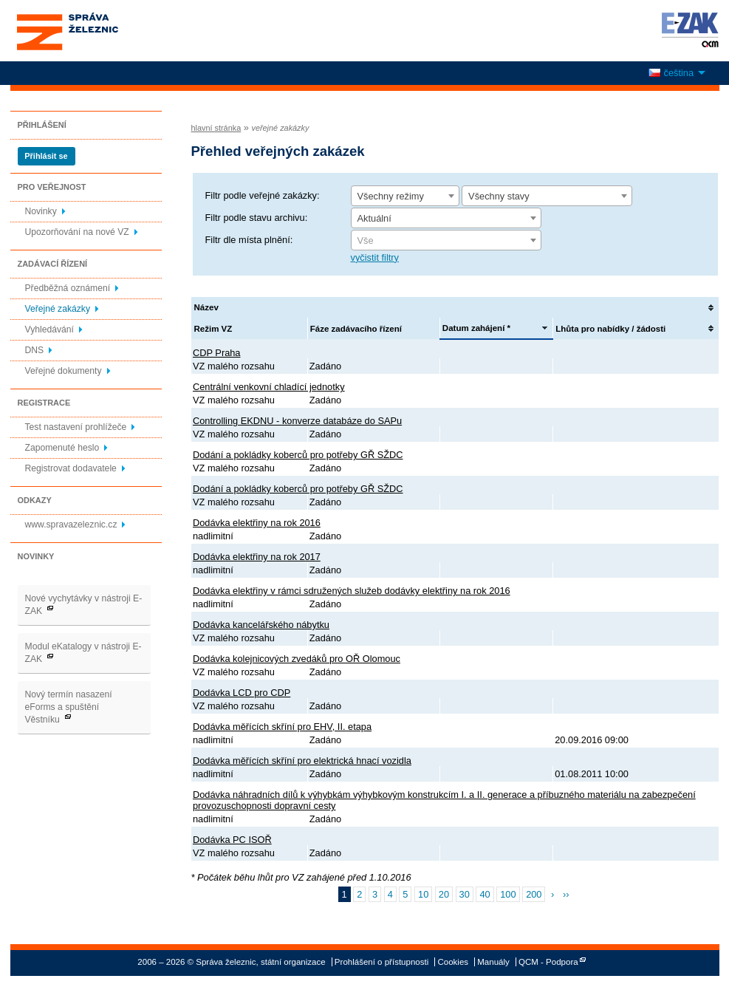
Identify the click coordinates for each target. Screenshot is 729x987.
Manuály (493, 961)
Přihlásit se (45, 155)
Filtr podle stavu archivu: (256, 217)
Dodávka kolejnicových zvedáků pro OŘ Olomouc (296, 658)
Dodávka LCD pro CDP (241, 692)
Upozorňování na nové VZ (77, 232)
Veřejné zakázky (58, 309)
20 (444, 894)
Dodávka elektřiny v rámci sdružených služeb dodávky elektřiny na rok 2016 (351, 590)
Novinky (41, 211)
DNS (34, 350)
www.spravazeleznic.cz (71, 524)
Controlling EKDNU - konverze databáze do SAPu (297, 420)
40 (484, 894)
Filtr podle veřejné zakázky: (262, 195)
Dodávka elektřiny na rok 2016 (257, 522)
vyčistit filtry (375, 257)
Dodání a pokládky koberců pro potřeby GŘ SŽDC (298, 454)
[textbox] (446, 240)
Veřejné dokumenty (63, 371)
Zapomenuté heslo (62, 448)
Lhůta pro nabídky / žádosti (610, 328)
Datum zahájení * (476, 328)
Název (206, 307)
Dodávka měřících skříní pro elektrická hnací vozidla (302, 760)
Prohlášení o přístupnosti (381, 961)
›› (566, 894)
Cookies (452, 961)
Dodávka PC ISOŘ (232, 839)
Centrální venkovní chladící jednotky (269, 386)
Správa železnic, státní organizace (94, 30)
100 (508, 894)
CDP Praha (217, 352)
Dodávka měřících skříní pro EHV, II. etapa (282, 726)
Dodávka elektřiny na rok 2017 (257, 556)
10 (423, 894)
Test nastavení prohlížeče (76, 427)
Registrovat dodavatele (71, 468)
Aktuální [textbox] (374, 218)
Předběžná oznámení (68, 288)
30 (464, 894)
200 (533, 894)
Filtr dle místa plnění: (249, 239)
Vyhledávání (49, 329)
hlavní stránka (216, 127)
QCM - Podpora (548, 961)
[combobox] (405, 195)
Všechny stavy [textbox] (499, 196)
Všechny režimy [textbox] (390, 196)
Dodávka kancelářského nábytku (261, 624)
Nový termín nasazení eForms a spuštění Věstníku (68, 707)
